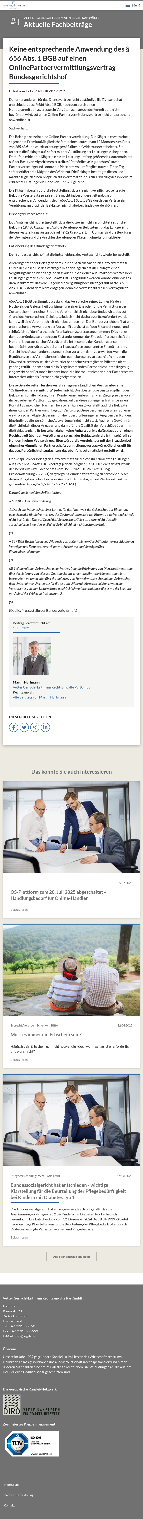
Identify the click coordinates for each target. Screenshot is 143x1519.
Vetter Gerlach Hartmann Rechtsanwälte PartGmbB (52, 687)
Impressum (11, 1484)
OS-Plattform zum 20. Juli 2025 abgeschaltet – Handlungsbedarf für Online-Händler (59, 895)
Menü (133, 5)
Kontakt (9, 1505)
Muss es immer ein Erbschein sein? (46, 1034)
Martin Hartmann (26, 682)
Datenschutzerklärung (18, 1495)
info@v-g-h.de (24, 1336)
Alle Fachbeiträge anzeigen (71, 1256)
